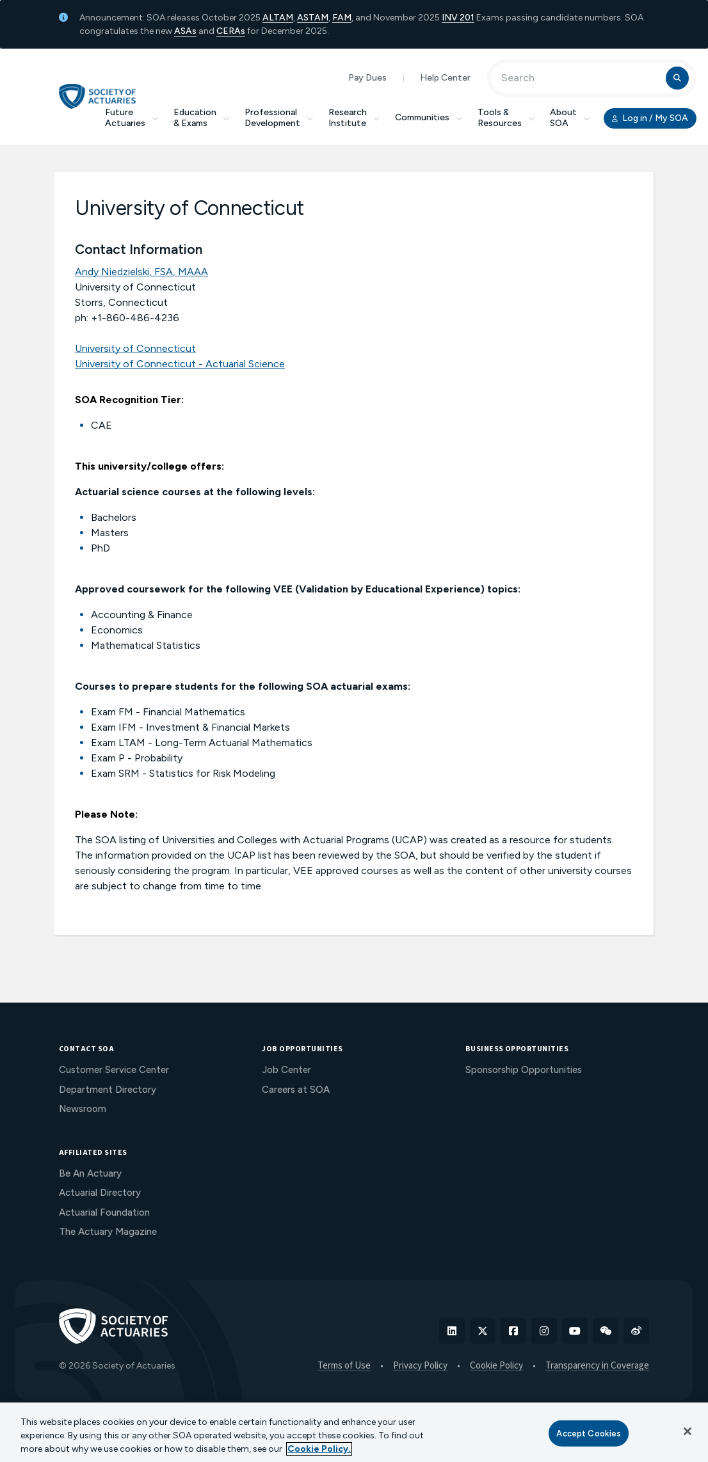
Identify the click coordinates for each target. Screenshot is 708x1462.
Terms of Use (344, 1366)
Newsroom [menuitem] (82, 1109)
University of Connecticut (135, 348)
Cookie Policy (496, 1366)
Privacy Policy (420, 1366)
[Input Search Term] (580, 78)
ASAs (185, 31)
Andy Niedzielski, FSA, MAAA (141, 272)
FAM (341, 17)
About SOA (570, 118)
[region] (354, 1432)
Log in (650, 118)
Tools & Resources (506, 118)
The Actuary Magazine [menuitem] (108, 1231)
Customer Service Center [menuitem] (114, 1070)
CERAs (230, 31)
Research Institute (354, 118)
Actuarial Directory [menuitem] (100, 1192)
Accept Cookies (588, 1433)
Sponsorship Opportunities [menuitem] (523, 1070)
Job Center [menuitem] (286, 1070)
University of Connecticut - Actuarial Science (180, 364)
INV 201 (458, 17)
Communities (428, 117)
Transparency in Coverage (597, 1366)
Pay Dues (367, 77)
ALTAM (277, 17)
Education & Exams (201, 118)
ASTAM (312, 17)
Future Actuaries (131, 118)
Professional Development (279, 118)
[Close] (687, 1431)
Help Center (445, 77)
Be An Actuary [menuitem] (90, 1173)
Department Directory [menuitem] (107, 1089)
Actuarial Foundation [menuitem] (104, 1212)
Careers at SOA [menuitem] (296, 1089)
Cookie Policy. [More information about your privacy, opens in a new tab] (319, 1448)
